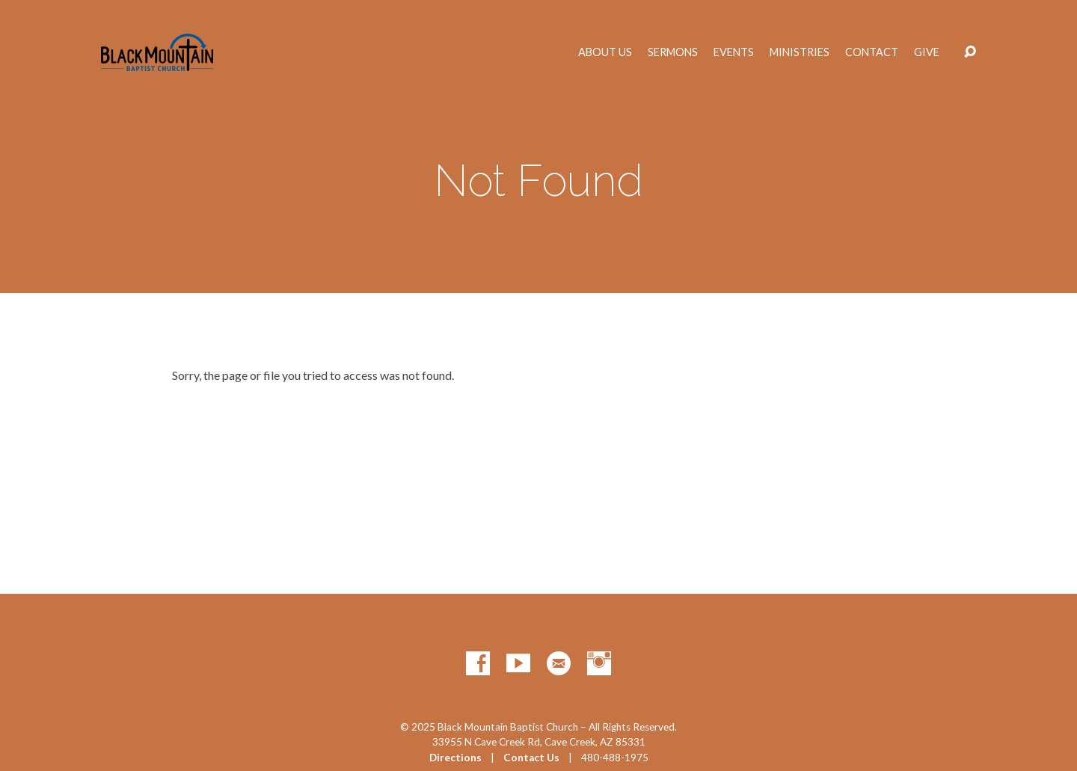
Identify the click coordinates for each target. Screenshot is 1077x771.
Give (926, 52)
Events (734, 52)
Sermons (673, 52)
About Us (605, 52)
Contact (871, 52)
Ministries (799, 52)
